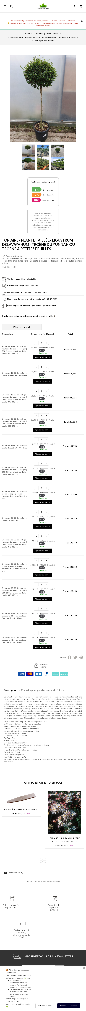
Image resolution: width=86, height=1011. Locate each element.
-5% (36, 189)
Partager (69, 657)
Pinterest (81, 657)
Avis (61, 690)
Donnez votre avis (12, 256)
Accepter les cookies (68, 1006)
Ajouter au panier (42, 357)
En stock (43, 353)
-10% (36, 200)
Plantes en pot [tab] (21, 327)
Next (45, 861)
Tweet (75, 657)
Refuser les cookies (46, 1006)
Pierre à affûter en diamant (21, 809)
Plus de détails (9, 267)
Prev (41, 861)
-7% (36, 194)
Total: (70, 349)
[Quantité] (41, 343)
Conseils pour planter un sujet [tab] (38, 690)
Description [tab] (10, 690)
